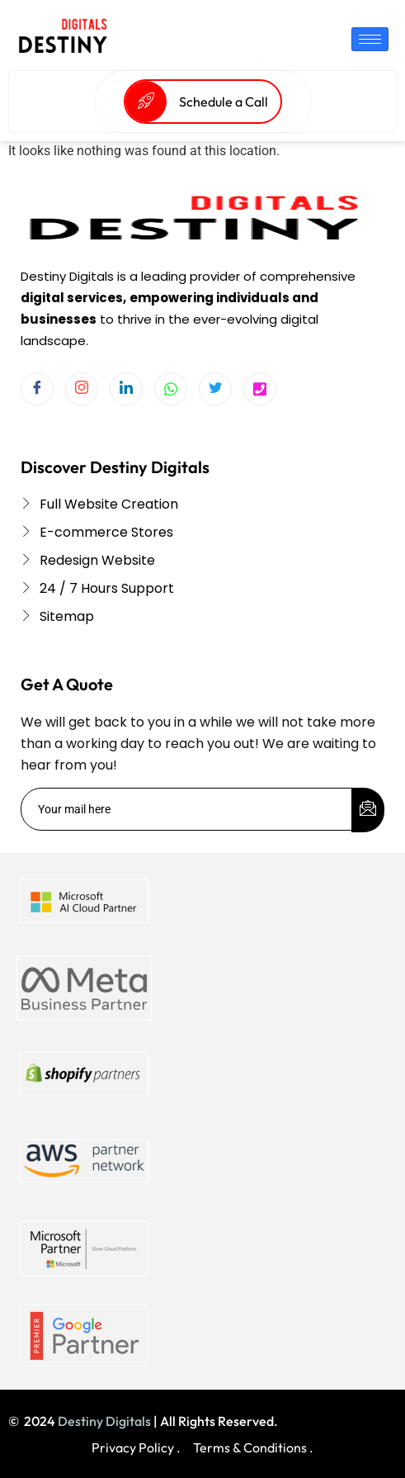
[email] (187, 809)
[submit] (367, 810)
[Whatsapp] (170, 388)
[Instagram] (81, 388)
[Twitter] (215, 388)
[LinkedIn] (126, 388)
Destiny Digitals (104, 1421)
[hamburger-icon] (370, 39)
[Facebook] (37, 388)
